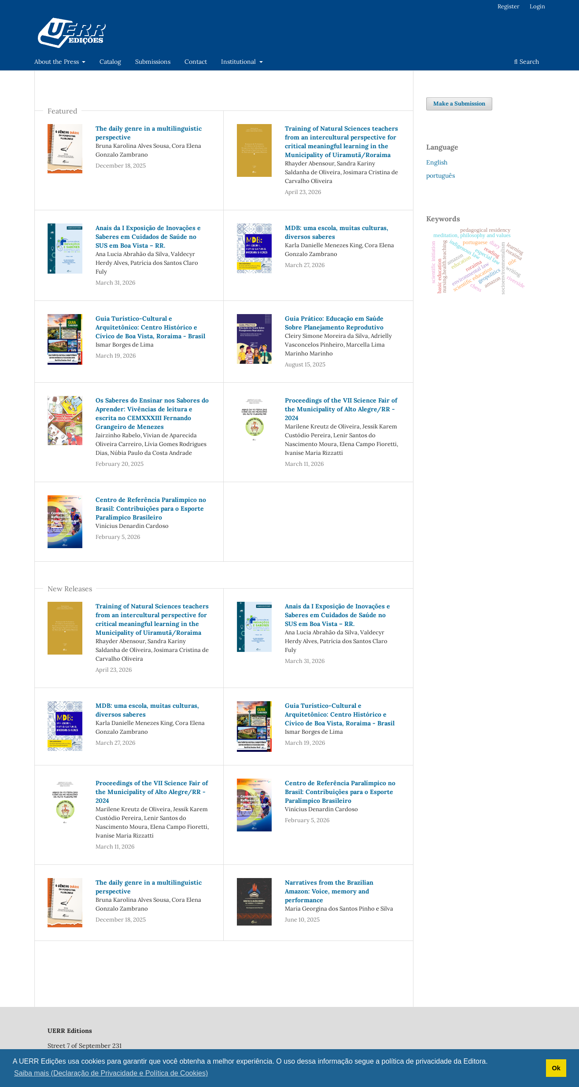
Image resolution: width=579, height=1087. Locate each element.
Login (537, 6)
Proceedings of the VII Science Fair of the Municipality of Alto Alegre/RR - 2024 (341, 409)
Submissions (152, 62)
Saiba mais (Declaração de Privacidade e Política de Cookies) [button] (111, 1073)
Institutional (239, 62)
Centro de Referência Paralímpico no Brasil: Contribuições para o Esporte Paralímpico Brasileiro (151, 508)
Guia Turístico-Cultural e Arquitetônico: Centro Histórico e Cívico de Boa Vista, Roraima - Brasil (150, 327)
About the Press (57, 62)
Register (509, 6)
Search (526, 62)
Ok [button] (556, 1068)
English (436, 162)
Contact (195, 62)
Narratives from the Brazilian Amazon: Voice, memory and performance (329, 891)
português (440, 175)
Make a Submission (459, 103)
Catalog (110, 62)
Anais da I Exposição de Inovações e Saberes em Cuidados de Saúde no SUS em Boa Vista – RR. (148, 236)
